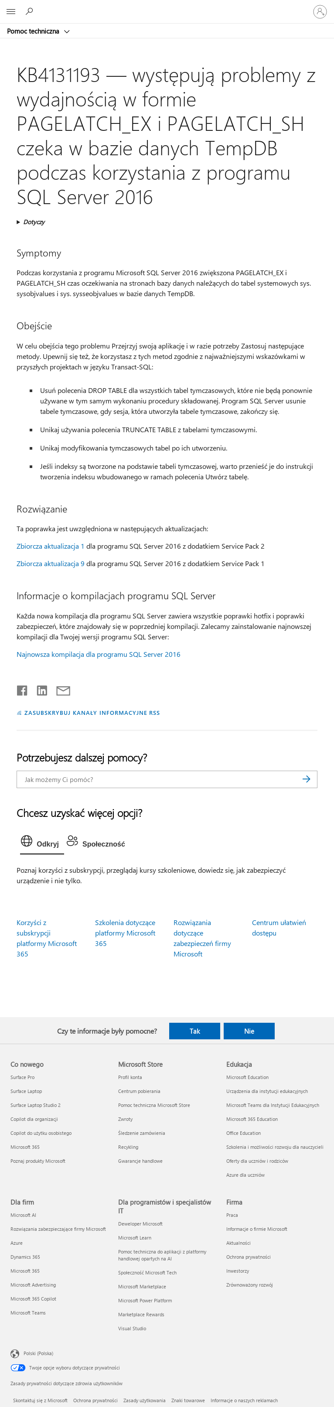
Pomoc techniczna (34, 31)
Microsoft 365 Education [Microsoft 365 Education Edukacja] (252, 1119)
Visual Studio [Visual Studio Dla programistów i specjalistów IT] (132, 1328)
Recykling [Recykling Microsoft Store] (128, 1147)
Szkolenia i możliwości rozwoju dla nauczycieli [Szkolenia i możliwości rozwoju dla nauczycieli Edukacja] (275, 1147)
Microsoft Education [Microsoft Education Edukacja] (247, 1077)
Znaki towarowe (188, 1400)
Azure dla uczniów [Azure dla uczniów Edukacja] (245, 1174)
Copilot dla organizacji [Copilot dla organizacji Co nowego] (34, 1119)
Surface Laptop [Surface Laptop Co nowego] (26, 1091)
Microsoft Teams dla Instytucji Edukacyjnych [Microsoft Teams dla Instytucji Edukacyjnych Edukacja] (272, 1105)
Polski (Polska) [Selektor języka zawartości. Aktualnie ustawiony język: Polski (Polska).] (38, 1353)
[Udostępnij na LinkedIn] (38, 689)
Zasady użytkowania (144, 1400)
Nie (249, 1031)
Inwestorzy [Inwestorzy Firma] (237, 1270)
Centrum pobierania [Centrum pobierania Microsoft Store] (139, 1091)
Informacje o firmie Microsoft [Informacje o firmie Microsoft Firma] (256, 1229)
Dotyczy (33, 222)
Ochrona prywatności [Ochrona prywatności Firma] (248, 1256)
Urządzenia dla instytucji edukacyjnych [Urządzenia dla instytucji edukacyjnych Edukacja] (267, 1091)
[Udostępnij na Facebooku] (23, 689)
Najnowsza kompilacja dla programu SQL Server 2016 (99, 654)
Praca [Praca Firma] (232, 1215)
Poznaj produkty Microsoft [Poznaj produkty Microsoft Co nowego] (37, 1161)
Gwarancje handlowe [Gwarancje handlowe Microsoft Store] (140, 1161)
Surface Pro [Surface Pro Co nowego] (22, 1077)
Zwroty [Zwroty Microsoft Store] (125, 1119)
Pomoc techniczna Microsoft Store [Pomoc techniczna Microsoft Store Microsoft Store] (154, 1105)
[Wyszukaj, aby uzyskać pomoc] (30, 11)
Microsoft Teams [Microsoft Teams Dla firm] (28, 1312)
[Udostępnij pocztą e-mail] (59, 689)
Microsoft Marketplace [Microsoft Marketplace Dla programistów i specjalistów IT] (142, 1286)
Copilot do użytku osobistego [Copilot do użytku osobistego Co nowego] (41, 1133)
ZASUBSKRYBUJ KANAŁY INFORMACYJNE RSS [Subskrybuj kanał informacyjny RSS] (92, 712)
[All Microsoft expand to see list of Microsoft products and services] (10, 11)
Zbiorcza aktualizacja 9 (51, 563)
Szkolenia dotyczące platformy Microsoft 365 (125, 933)
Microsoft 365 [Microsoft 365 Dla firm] (25, 1270)
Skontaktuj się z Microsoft (40, 1400)
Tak (195, 1031)
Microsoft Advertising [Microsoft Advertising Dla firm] (33, 1284)
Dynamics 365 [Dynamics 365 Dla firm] (25, 1256)
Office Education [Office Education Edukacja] (243, 1133)
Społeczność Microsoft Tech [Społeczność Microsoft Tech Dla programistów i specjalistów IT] (147, 1272)
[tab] (42, 843)
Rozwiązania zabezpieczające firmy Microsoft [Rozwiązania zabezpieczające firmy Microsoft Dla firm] (58, 1229)
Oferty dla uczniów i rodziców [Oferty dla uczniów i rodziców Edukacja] (257, 1161)
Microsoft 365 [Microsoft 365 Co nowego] (25, 1147)
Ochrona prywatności (95, 1400)
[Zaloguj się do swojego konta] (320, 11)
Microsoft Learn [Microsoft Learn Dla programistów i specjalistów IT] (134, 1237)
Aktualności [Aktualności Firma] (238, 1243)
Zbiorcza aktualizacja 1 (51, 545)
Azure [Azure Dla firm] (16, 1243)
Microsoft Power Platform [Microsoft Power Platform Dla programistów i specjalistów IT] (145, 1300)
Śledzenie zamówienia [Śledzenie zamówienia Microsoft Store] (141, 1133)
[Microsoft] (166, 6)
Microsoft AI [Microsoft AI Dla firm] (23, 1215)
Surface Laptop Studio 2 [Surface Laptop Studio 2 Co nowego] (35, 1105)
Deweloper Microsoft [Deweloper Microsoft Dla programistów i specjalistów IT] (140, 1223)
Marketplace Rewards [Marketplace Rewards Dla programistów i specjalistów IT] (141, 1314)
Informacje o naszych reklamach (244, 1400)
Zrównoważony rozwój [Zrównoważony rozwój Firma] (249, 1284)
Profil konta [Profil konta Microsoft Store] (130, 1077)
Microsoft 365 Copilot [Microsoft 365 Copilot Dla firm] (33, 1298)
